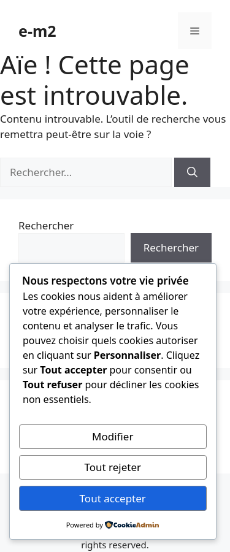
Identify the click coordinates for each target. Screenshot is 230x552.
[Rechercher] (192, 172)
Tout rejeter (112, 467)
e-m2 (37, 30)
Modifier (112, 436)
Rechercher (46, 225)
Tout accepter (113, 498)
